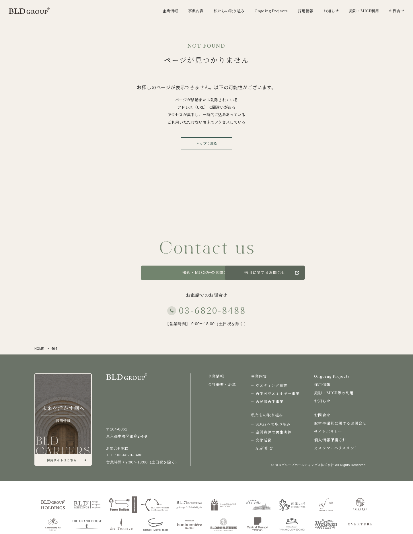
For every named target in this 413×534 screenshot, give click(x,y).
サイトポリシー (328, 431)
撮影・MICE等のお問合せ (206, 272)
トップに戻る (206, 143)
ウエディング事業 (271, 385)
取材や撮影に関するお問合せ (340, 423)
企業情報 (216, 376)
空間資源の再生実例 (274, 432)
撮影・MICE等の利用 (333, 392)
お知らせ (322, 401)
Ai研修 (264, 448)
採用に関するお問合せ (303, 272)
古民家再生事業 (270, 401)
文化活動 (264, 440)
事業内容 (259, 376)
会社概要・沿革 (222, 384)
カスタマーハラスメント (336, 448)
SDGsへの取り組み (273, 424)
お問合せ (117, 272)
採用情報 (322, 384)
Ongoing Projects (332, 376)
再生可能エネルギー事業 (278, 393)
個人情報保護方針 (330, 440)
